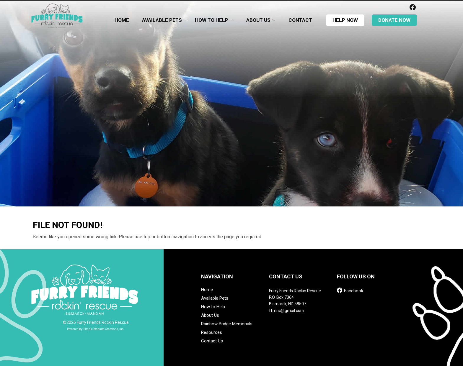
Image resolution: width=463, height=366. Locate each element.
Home (122, 20)
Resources (211, 332)
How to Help (213, 307)
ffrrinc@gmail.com (286, 310)
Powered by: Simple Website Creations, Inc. (95, 329)
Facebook (350, 290)
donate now (394, 20)
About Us (210, 315)
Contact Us (212, 341)
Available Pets (162, 20)
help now (345, 20)
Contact (300, 20)
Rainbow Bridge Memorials (226, 324)
